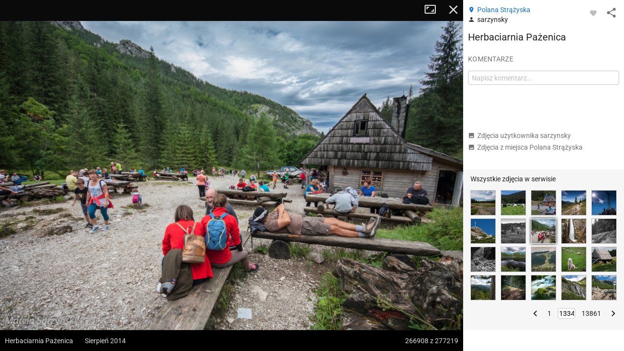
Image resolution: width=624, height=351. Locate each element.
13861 (591, 313)
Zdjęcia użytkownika (519, 135)
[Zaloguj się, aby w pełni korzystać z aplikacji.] (593, 13)
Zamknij (453, 10)
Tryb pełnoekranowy (434, 10)
